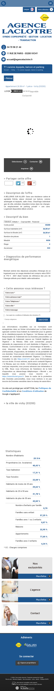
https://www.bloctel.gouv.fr (13, 376)
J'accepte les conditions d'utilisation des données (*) (23, 315)
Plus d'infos (43, 576)
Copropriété (26, 222)
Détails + (15, 222)
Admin (37, 679)
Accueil (6, 70)
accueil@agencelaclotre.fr (20, 59)
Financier (35, 222)
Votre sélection (43, 9)
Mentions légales (17, 679)
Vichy (13, 70)
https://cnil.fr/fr (24, 359)
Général (8, 222)
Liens (33, 679)
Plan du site (9, 679)
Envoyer (43, 320)
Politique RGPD (44, 679)
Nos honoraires (27, 679)
